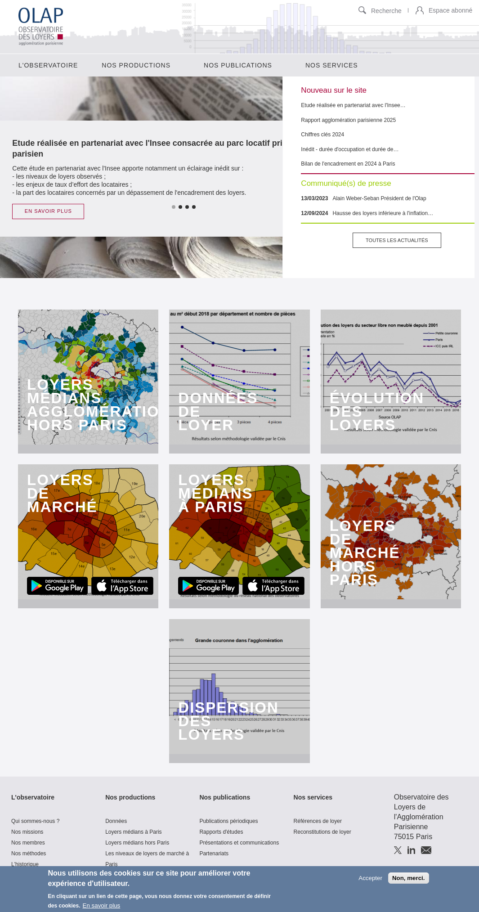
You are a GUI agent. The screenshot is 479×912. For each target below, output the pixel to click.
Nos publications (224, 797)
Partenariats (213, 853)
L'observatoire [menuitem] (48, 65)
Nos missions (27, 832)
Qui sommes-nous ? (35, 821)
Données (116, 821)
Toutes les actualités (397, 240)
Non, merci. (408, 880)
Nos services (313, 797)
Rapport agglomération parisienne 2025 (348, 120)
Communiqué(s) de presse (346, 183)
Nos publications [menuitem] (238, 65)
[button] (420, 11)
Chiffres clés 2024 (322, 134)
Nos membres (28, 843)
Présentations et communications (239, 843)
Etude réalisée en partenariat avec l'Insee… (353, 105)
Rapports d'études (221, 832)
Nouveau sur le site (334, 90)
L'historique (25, 864)
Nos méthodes (28, 853)
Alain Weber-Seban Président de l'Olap (379, 198)
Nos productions (130, 797)
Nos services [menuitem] (331, 65)
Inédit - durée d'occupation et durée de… (349, 149)
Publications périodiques (228, 821)
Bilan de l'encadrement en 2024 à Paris (348, 164)
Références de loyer (318, 821)
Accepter (370, 880)
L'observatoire (32, 797)
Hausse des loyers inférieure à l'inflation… (382, 213)
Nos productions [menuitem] (136, 65)
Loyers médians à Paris (133, 832)
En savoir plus (102, 908)
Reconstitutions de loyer (322, 832)
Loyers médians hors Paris (137, 843)
